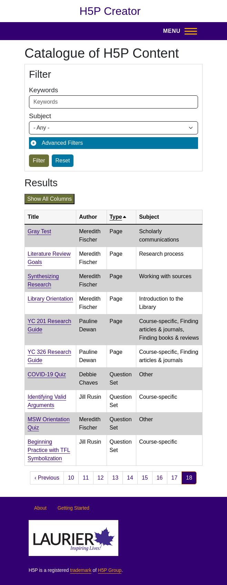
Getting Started (73, 508)
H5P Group (109, 570)
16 (160, 478)
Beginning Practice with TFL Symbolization (49, 450)
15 (145, 478)
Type (118, 217)
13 (115, 478)
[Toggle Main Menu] (178, 31)
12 (101, 478)
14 (130, 478)
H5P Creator (109, 11)
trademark (80, 570)
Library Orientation (50, 299)
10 (71, 478)
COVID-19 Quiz (47, 374)
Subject (40, 116)
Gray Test (39, 231)
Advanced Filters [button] (62, 143)
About (40, 508)
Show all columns (49, 199)
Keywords (43, 90)
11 (86, 478)
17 (174, 478)
